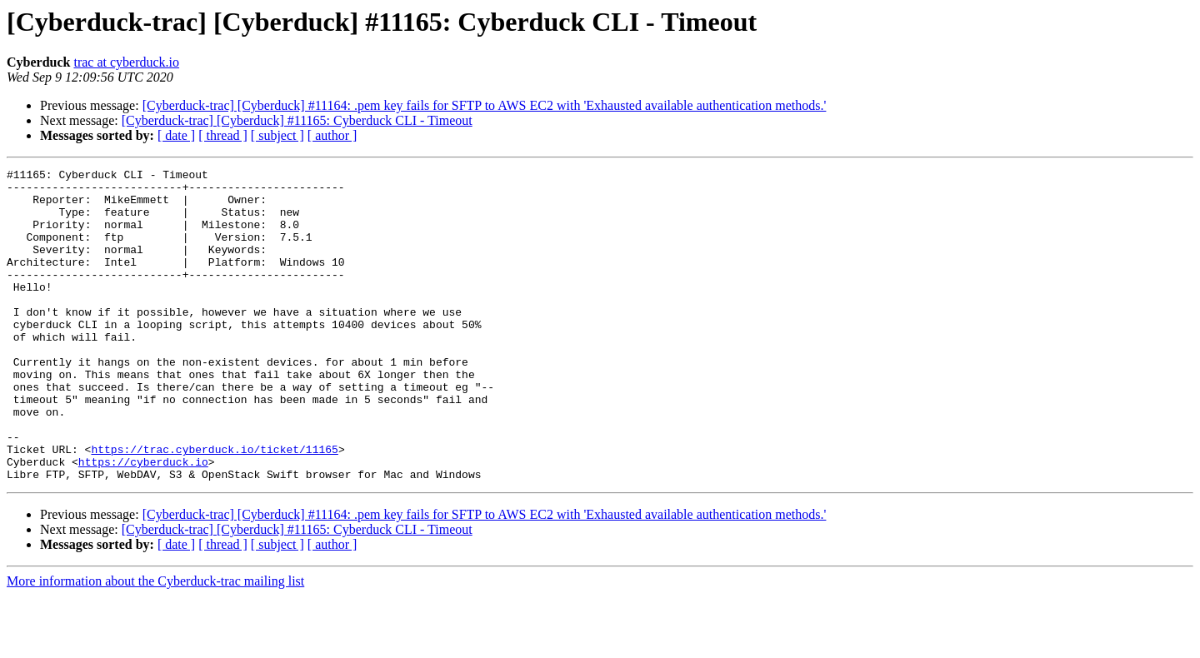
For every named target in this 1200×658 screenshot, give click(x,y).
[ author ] (333, 135)
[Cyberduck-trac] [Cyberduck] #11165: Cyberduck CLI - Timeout (297, 120)
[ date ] (176, 135)
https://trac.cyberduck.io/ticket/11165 (214, 506)
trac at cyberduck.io (126, 62)
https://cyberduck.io (143, 521)
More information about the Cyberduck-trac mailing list (155, 643)
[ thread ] (223, 135)
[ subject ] (277, 135)
